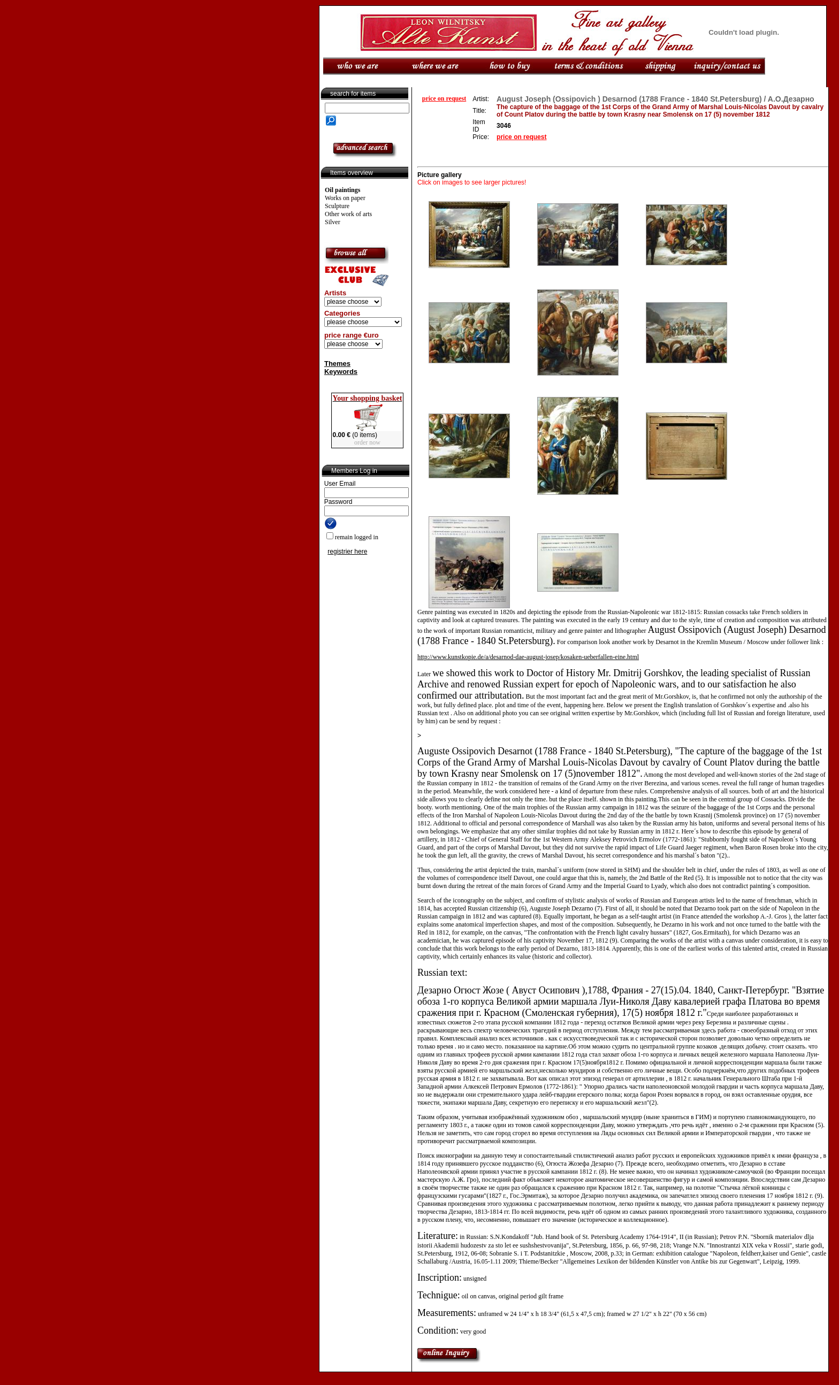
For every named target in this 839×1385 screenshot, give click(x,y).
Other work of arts (348, 214)
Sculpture (337, 206)
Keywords (340, 372)
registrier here (347, 551)
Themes (337, 363)
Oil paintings (342, 190)
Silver (332, 222)
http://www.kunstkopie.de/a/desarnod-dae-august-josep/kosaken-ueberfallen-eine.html (528, 657)
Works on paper (345, 198)
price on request (444, 98)
